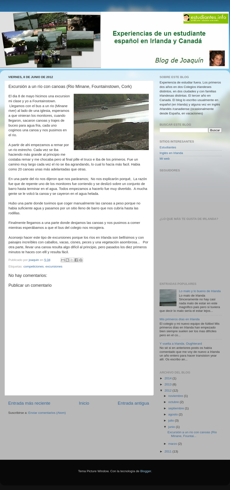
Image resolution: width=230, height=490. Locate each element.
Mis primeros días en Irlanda (179, 319)
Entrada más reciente (29, 403)
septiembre (176, 408)
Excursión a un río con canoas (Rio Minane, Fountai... (192, 434)
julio (171, 420)
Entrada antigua (133, 403)
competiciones (33, 266)
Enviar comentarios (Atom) (47, 413)
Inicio (84, 403)
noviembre (176, 396)
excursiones (54, 266)
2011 (168, 451)
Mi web (165, 158)
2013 (168, 384)
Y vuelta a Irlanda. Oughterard (181, 343)
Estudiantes (168, 147)
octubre (174, 402)
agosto (173, 414)
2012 (168, 390)
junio (172, 427)
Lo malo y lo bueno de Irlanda (200, 291)
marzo (173, 443)
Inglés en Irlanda (171, 153)
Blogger (145, 471)
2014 (168, 378)
